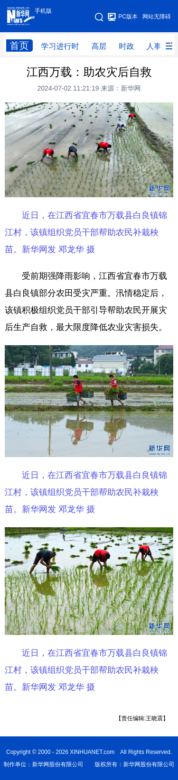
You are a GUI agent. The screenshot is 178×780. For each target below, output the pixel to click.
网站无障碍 (156, 16)
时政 (126, 46)
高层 (99, 46)
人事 (154, 46)
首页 (19, 45)
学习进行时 (60, 46)
